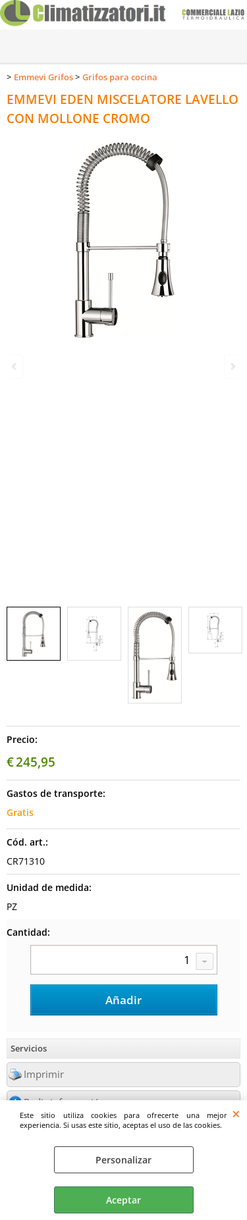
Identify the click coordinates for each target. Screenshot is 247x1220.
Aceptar (123, 1200)
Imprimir (44, 1074)
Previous (15, 366)
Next (231, 366)
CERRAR (236, 1113)
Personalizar (123, 1160)
